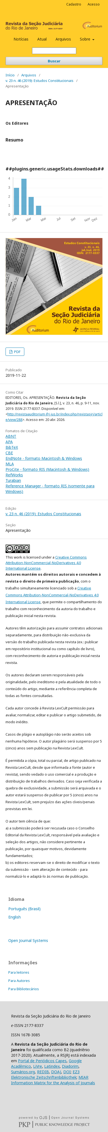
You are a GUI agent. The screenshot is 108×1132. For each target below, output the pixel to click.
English (14, 917)
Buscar (54, 60)
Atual (42, 39)
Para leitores (18, 972)
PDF (16, 351)
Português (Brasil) (24, 908)
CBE (9, 452)
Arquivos (63, 39)
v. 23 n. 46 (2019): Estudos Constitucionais (39, 80)
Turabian (13, 480)
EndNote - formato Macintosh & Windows (44, 458)
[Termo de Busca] (54, 50)
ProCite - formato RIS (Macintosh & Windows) (47, 469)
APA (9, 441)
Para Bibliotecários (23, 988)
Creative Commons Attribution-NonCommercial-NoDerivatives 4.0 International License (46, 563)
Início (10, 75)
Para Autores (19, 980)
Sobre (85, 39)
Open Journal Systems (28, 940)
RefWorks (14, 474)
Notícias (21, 39)
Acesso (94, 4)
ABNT (11, 436)
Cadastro (73, 4)
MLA (10, 463)
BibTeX (12, 447)
